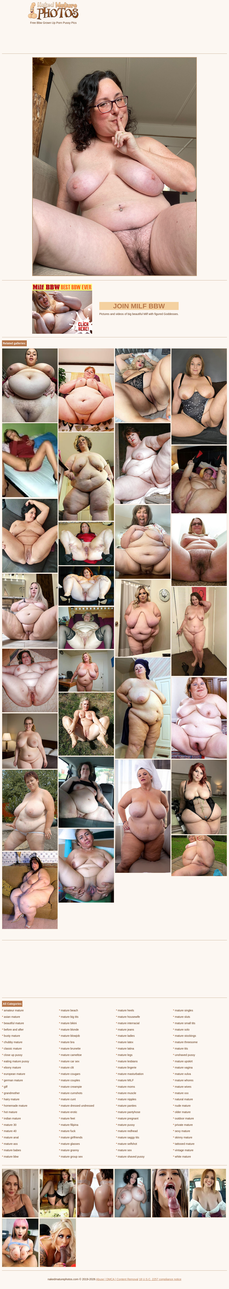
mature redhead (127, 1131)
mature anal (10, 1137)
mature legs (124, 1055)
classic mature (12, 1048)
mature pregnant (127, 1118)
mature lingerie (126, 1067)
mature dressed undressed (76, 1105)
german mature (12, 1080)
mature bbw (10, 1156)
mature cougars (69, 1073)
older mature (182, 1112)
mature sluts (181, 1016)
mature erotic (68, 1112)
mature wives (182, 1086)
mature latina (125, 1048)
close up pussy (12, 1055)
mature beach (68, 1010)
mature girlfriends (71, 1137)
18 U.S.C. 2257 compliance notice (160, 1279)
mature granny (69, 1150)
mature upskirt (183, 1061)
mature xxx (181, 1093)
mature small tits (184, 1023)
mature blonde (69, 1029)
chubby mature (12, 1042)
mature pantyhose (128, 1112)
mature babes (11, 1150)
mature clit (66, 1067)
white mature (182, 1156)
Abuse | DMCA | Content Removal (117, 1279)
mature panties (126, 1105)
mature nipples (126, 1099)
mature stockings (184, 1035)
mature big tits (68, 1016)
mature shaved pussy (130, 1156)
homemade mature (14, 1105)
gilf (4, 1086)
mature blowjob (69, 1035)
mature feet (67, 1118)
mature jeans (125, 1029)
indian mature (11, 1118)
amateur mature (13, 1010)
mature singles (183, 1010)
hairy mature (10, 1099)
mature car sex (69, 1061)
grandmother (11, 1093)
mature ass (10, 1143)
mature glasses (69, 1143)
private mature (183, 1124)
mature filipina (68, 1124)
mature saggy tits (127, 1137)
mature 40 (9, 1131)
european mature (13, 1073)
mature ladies (125, 1035)
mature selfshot (126, 1143)
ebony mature (11, 1067)
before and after (13, 1029)
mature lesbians (127, 1061)
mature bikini (68, 1023)
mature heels (125, 1010)
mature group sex (71, 1156)
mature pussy (125, 1124)
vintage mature (183, 1150)
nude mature (182, 1105)
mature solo (181, 1029)
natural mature (183, 1099)
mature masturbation (130, 1073)
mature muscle (126, 1093)
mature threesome (185, 1042)
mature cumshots (70, 1093)
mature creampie (70, 1086)
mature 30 (9, 1124)
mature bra (66, 1042)
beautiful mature (13, 1023)
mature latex (124, 1042)
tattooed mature (183, 1143)
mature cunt (67, 1099)
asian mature (11, 1016)
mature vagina (183, 1067)
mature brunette (70, 1048)
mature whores (183, 1080)
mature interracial (128, 1023)
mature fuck (67, 1131)
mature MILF (125, 1080)
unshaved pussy (184, 1055)
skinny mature (182, 1137)
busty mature (11, 1035)
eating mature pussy (15, 1061)
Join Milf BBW (139, 306)
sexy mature (181, 1131)
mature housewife (128, 1016)
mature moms (125, 1086)
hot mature (9, 1112)
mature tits (180, 1048)
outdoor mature (183, 1118)
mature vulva (182, 1073)
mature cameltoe (70, 1055)
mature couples (69, 1080)
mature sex (124, 1150)
